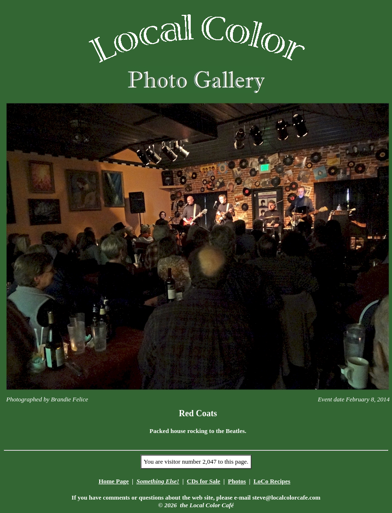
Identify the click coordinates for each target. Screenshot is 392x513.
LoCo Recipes (272, 481)
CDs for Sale (203, 481)
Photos (237, 481)
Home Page (114, 481)
